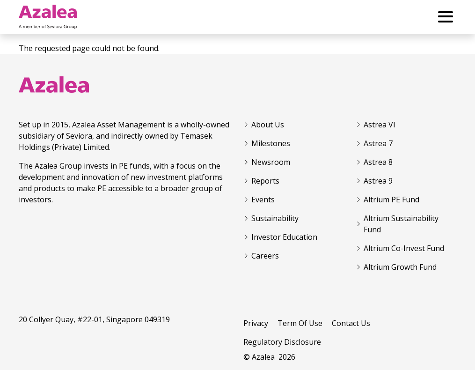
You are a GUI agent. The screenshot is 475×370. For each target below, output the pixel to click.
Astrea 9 (378, 181)
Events (263, 199)
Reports (265, 181)
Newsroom (270, 162)
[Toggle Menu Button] (445, 16)
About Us (267, 124)
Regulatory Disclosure (282, 342)
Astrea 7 (378, 143)
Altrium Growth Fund (400, 267)
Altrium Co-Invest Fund (404, 248)
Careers (265, 256)
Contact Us (351, 323)
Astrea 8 (378, 162)
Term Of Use (300, 323)
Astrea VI (379, 124)
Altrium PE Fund (391, 199)
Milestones (270, 143)
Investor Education (284, 237)
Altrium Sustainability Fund (401, 224)
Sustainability (275, 218)
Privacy (255, 323)
